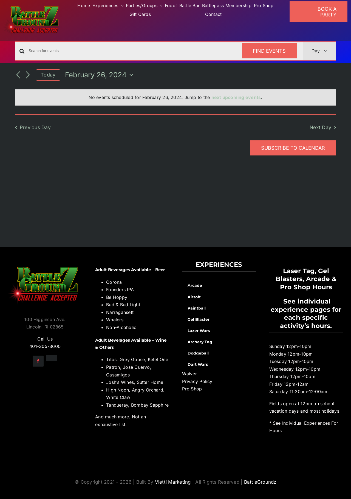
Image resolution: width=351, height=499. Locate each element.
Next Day (320, 127)
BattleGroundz (260, 482)
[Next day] (27, 75)
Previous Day (35, 127)
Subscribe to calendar (293, 148)
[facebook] (38, 361)
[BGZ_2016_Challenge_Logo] (45, 263)
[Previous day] (18, 75)
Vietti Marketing (173, 482)
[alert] (175, 97)
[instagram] (51, 358)
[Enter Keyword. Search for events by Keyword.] (132, 50)
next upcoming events (236, 97)
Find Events (269, 51)
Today (48, 75)
